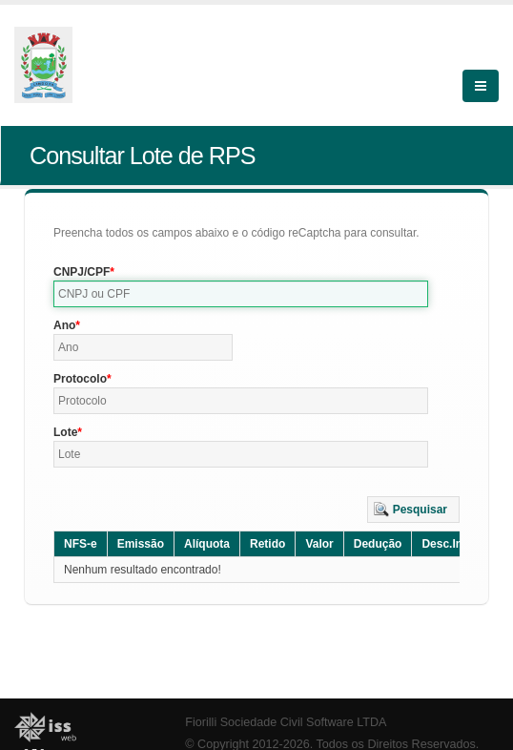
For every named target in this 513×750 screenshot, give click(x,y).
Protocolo (80, 378)
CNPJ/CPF (81, 272)
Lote (65, 432)
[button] (413, 509)
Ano (64, 325)
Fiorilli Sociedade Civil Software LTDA (285, 722)
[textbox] (240, 294)
